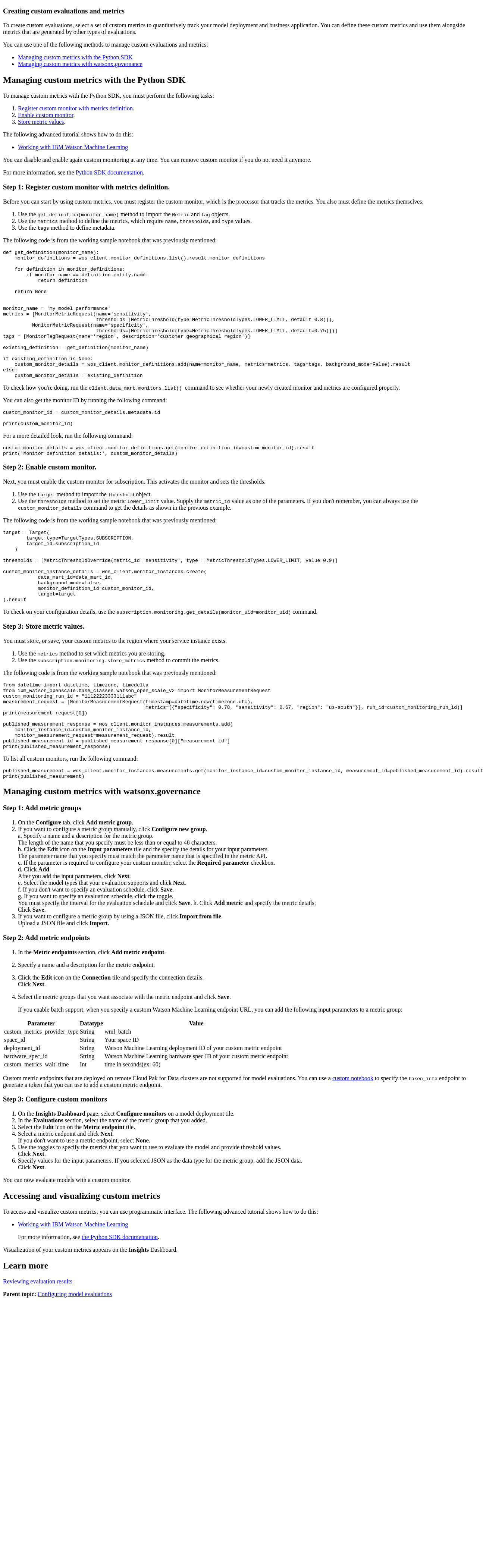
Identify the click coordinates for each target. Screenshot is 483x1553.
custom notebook (352, 1140)
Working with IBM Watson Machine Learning (73, 147)
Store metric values (41, 122)
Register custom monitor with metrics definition (75, 108)
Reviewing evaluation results (37, 1343)
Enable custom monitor (45, 115)
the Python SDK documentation (120, 1298)
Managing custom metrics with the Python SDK (75, 57)
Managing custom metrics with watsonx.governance (80, 64)
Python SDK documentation (109, 172)
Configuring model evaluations (75, 1355)
